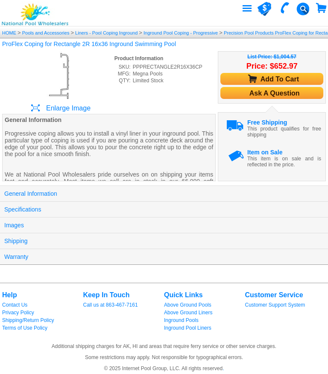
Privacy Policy (18, 313)
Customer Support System (275, 305)
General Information (30, 193)
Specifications (22, 209)
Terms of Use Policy (24, 328)
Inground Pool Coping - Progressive (180, 32)
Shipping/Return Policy (28, 320)
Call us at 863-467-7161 (110, 305)
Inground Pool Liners (187, 328)
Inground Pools (181, 320)
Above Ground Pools (187, 305)
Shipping (16, 241)
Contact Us (14, 305)
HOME (10, 32)
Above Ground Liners (188, 313)
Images (14, 225)
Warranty (16, 256)
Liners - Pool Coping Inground (106, 32)
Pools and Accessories (46, 32)
